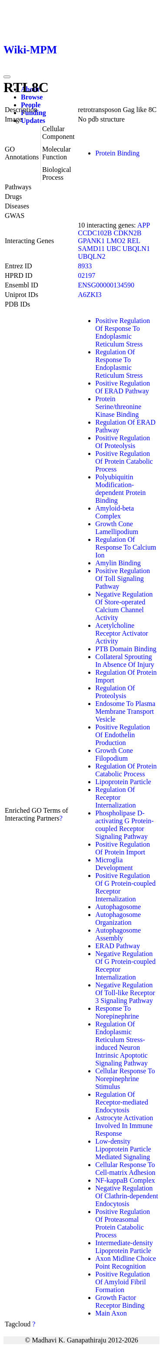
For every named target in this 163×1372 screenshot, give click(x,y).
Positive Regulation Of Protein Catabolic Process (124, 461)
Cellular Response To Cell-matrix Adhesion (125, 1168)
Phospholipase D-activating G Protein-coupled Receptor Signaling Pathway (124, 824)
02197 (86, 275)
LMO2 (116, 240)
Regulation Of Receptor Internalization (115, 797)
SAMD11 (91, 248)
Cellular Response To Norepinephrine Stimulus (125, 1078)
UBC (113, 248)
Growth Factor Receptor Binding (119, 1301)
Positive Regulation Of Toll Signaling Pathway (122, 578)
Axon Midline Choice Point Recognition (125, 1262)
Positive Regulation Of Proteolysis (122, 441)
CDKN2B (128, 233)
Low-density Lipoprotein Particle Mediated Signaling (123, 1149)
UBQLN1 (136, 248)
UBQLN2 (91, 256)
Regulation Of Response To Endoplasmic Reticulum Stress (119, 363)
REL (133, 240)
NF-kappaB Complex (125, 1180)
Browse (32, 97)
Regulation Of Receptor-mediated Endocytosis (121, 1102)
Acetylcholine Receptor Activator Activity (121, 633)
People (30, 105)
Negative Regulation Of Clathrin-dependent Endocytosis (126, 1195)
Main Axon (110, 1313)
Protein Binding (117, 153)
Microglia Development (114, 863)
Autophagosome (118, 906)
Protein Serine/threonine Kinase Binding (118, 406)
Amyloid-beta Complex (114, 512)
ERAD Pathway (117, 946)
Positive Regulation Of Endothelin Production (122, 734)
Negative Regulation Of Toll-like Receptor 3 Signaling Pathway (125, 992)
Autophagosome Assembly (118, 934)
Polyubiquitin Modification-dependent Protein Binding (120, 488)
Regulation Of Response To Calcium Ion (125, 547)
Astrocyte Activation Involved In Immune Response (124, 1125)
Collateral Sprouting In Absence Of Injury (124, 660)
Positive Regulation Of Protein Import (122, 848)
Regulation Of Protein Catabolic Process (125, 770)
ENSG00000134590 (106, 285)
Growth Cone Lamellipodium (116, 527)
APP (143, 225)
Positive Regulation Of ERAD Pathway (122, 387)
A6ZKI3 (89, 294)
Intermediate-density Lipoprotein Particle (124, 1246)
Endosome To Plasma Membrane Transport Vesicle (125, 711)
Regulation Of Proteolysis (115, 691)
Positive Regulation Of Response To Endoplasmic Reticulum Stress (122, 332)
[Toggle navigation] (6, 77)
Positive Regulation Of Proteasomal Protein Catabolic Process (122, 1223)
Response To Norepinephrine (117, 1012)
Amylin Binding (117, 563)
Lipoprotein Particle (123, 781)
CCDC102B (95, 233)
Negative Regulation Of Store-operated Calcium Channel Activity (124, 605)
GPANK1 (91, 240)
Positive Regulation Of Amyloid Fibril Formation (122, 1281)
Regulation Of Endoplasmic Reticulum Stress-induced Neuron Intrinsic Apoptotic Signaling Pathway (121, 1043)
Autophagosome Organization (118, 918)
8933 (85, 266)
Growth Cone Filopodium (114, 754)
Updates (33, 120)
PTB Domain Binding (125, 649)
